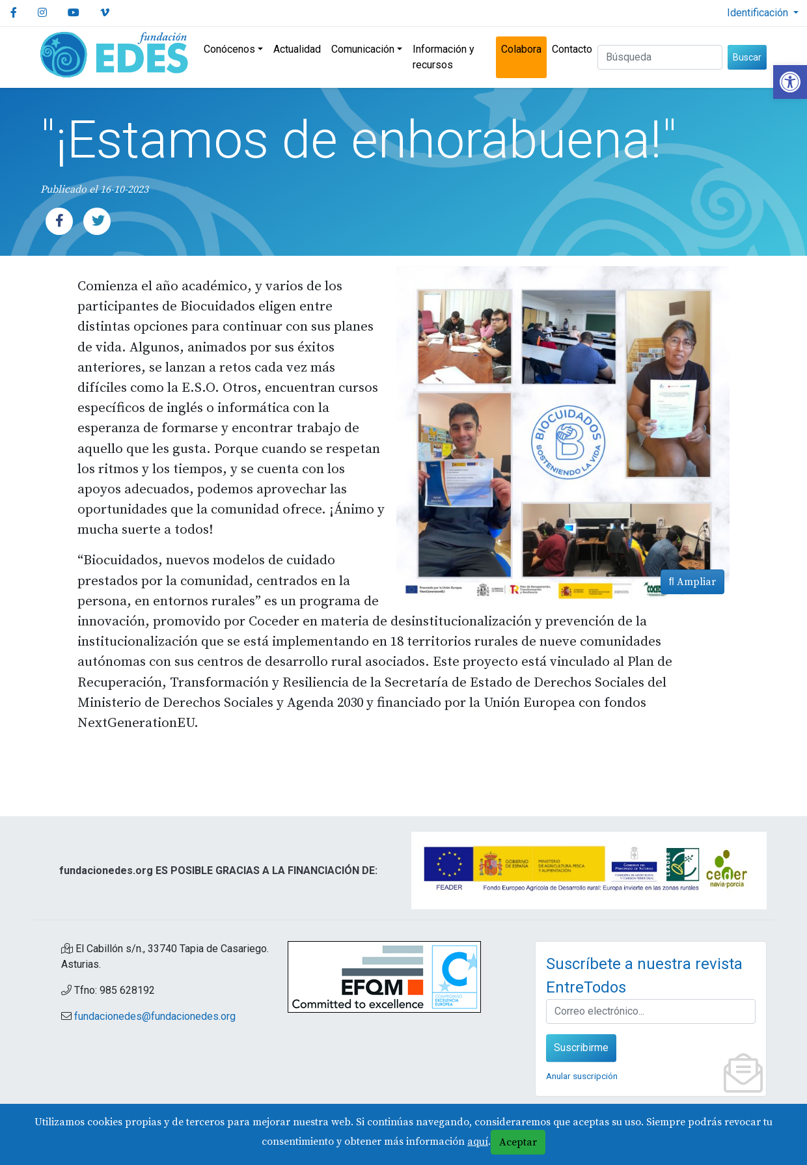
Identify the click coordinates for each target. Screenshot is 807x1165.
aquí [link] (477, 1141)
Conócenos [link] (229, 49)
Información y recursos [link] (443, 57)
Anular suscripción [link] (582, 1076)
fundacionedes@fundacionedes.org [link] (155, 1016)
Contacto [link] (572, 49)
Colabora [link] (521, 49)
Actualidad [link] (297, 49)
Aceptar (518, 1142)
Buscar (747, 57)
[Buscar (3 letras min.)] (659, 57)
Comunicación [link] (362, 49)
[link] (790, 82)
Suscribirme (581, 1047)
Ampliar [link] (692, 581)
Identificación (759, 13)
